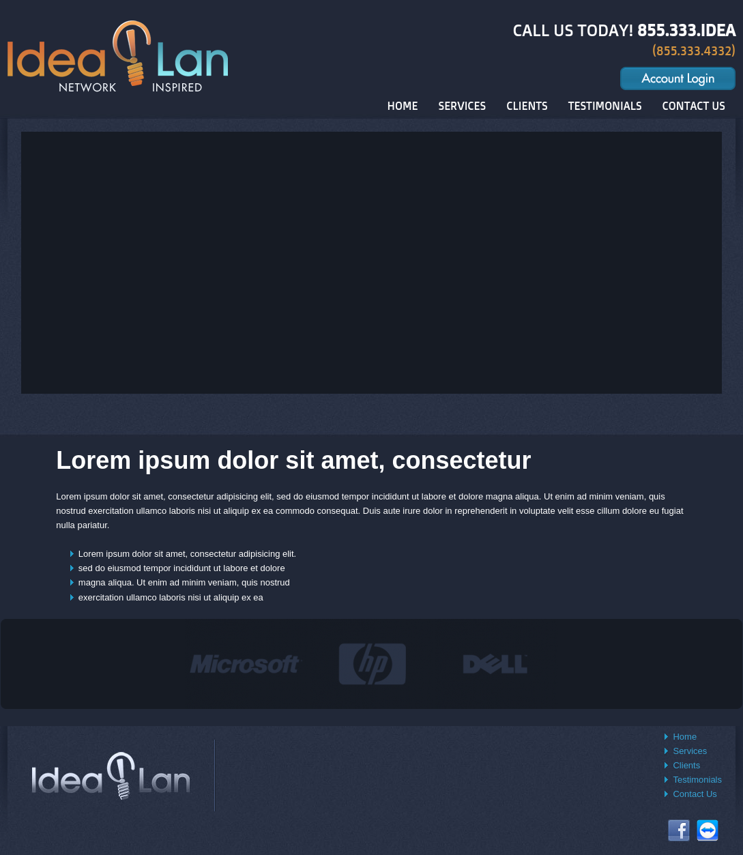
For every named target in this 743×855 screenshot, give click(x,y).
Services (690, 751)
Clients (686, 765)
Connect (707, 830)
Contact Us (694, 794)
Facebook (679, 830)
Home (685, 736)
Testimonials (697, 779)
